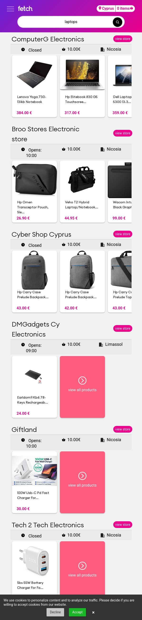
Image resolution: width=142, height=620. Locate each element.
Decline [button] (55, 612)
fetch (25, 8)
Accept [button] (77, 612)
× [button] (93, 612)
